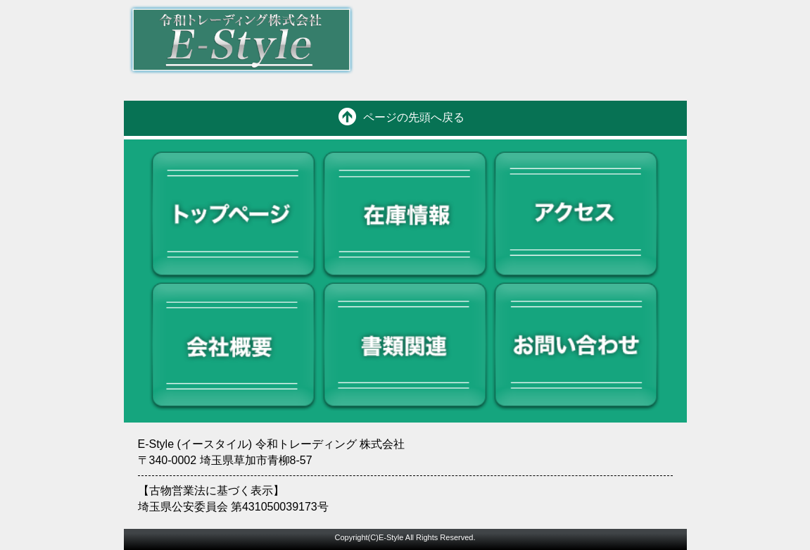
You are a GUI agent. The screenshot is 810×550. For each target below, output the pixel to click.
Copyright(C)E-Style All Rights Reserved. (405, 537)
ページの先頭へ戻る (413, 117)
